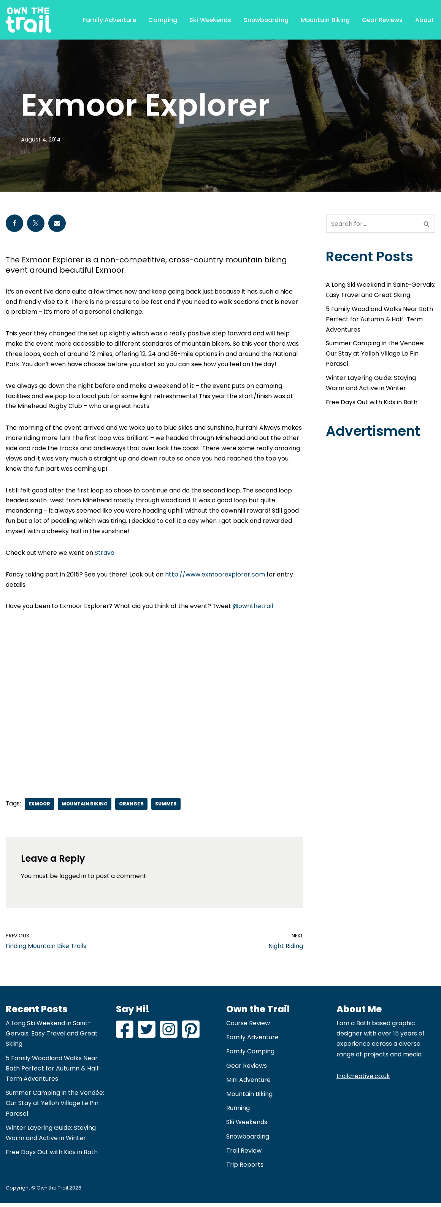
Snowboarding (264, 19)
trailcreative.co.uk (363, 1079)
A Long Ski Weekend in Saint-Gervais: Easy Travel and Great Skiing (52, 1037)
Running (238, 1111)
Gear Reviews (381, 19)
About (424, 19)
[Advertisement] (154, 702)
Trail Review (244, 1154)
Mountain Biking (324, 19)
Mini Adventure (248, 1083)
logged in (72, 879)
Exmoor (40, 807)
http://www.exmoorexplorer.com (215, 577)
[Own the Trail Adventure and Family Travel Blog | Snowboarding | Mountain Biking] (28, 20)
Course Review (248, 1027)
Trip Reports (244, 1168)
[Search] (372, 223)
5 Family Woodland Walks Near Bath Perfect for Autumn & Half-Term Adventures (379, 320)
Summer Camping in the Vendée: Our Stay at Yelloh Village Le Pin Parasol (375, 354)
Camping (159, 19)
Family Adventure (105, 19)
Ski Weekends (207, 19)
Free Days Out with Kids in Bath (372, 403)
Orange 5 (131, 807)
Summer (166, 807)
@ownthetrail (253, 609)
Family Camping (250, 1055)
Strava (104, 555)
